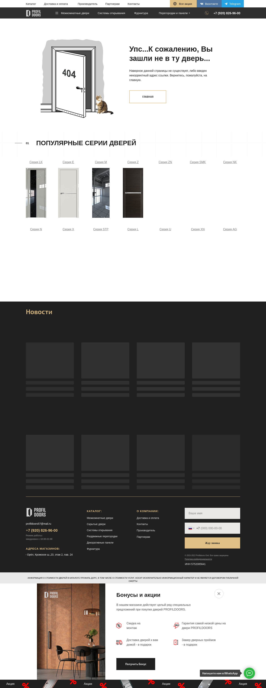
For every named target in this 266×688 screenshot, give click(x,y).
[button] (183, 3)
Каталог (31, 3)
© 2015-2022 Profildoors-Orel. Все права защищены (207, 555)
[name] (212, 513)
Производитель (88, 3)
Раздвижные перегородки (102, 536)
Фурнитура (93, 548)
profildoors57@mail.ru (38, 523)
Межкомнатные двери (100, 518)
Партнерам (112, 3)
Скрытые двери (96, 524)
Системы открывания (99, 530)
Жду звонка (212, 542)
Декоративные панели (100, 542)
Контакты (134, 3)
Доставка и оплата (56, 3)
